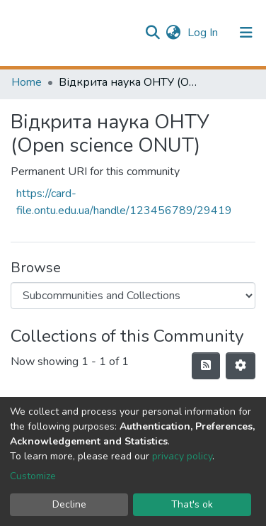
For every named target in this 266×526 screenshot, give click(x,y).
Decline (69, 504)
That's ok (192, 504)
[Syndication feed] (206, 365)
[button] (173, 32)
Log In (204, 32)
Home (26, 82)
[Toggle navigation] (246, 32)
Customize (33, 476)
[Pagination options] (240, 365)
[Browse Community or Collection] (133, 295)
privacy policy (182, 456)
